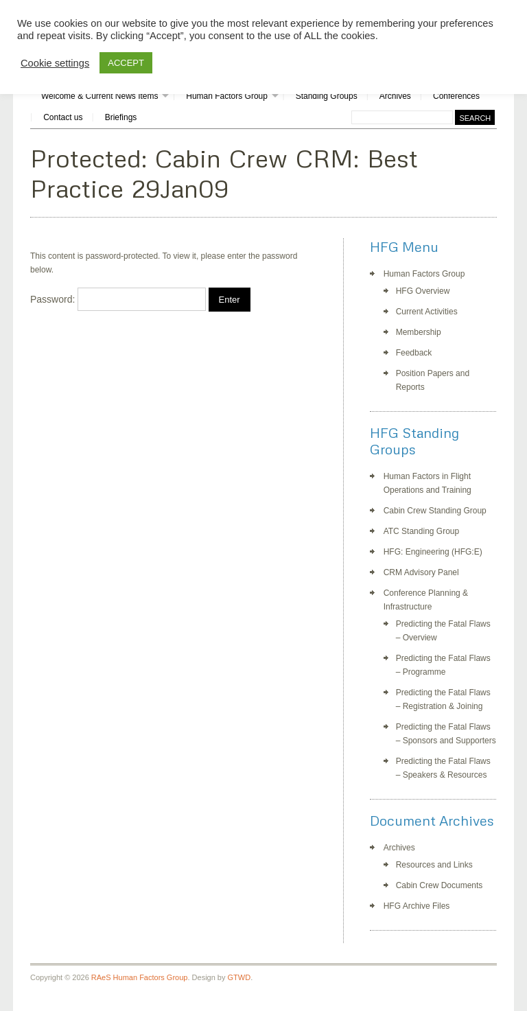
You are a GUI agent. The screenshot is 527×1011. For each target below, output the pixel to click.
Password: (118, 299)
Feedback (414, 353)
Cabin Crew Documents (439, 885)
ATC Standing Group (422, 531)
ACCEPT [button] (126, 63)
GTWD (239, 977)
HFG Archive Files (417, 906)
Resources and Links (434, 865)
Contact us (62, 117)
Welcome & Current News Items (100, 96)
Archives (395, 96)
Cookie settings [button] (55, 63)
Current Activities (427, 311)
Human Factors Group (227, 96)
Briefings (121, 117)
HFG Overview (423, 291)
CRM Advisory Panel (421, 572)
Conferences (456, 96)
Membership (418, 332)
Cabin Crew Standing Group (435, 510)
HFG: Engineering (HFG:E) (433, 552)
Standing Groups (327, 96)
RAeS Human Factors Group (139, 977)
